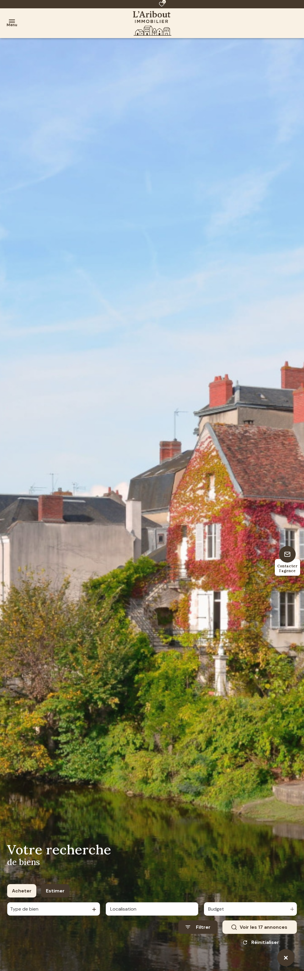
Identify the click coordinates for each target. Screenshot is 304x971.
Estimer (55, 896)
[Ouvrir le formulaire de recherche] (198, 933)
